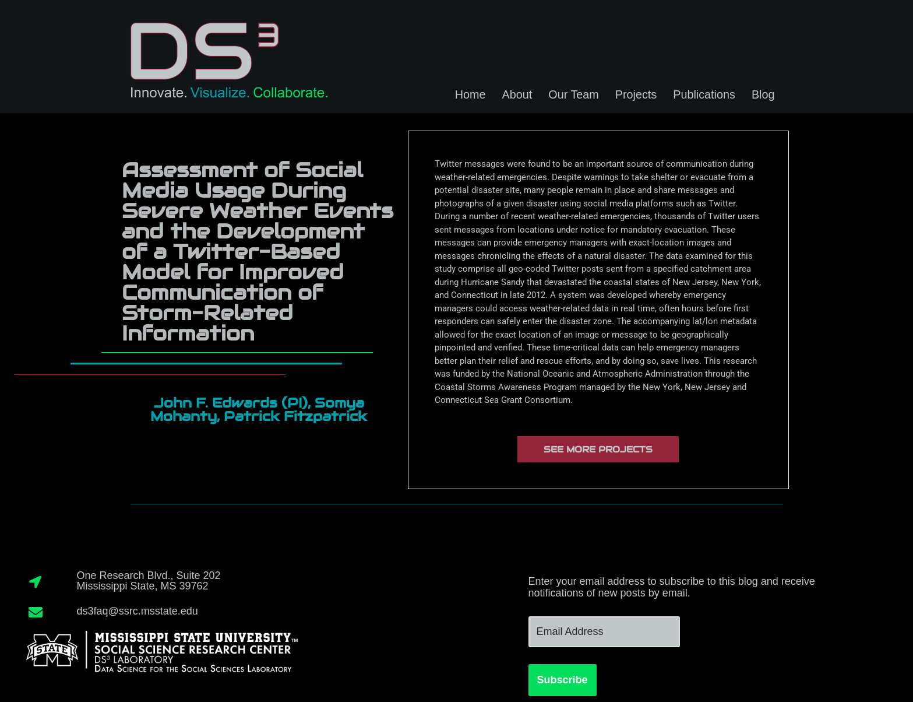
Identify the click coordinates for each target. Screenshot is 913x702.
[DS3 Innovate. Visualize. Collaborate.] (227, 56)
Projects (636, 94)
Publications (704, 94)
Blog (763, 94)
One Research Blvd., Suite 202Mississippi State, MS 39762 (148, 581)
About (517, 94)
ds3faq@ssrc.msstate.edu (137, 611)
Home (470, 94)
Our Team (573, 94)
